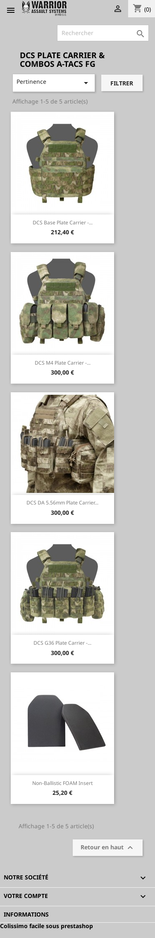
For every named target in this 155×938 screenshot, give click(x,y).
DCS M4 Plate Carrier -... (63, 362)
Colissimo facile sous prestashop (46, 926)
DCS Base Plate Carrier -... (63, 222)
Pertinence (54, 83)
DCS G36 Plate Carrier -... (62, 642)
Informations (26, 914)
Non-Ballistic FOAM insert (62, 783)
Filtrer (121, 83)
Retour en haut (108, 848)
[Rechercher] (103, 33)
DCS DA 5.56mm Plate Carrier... (62, 502)
